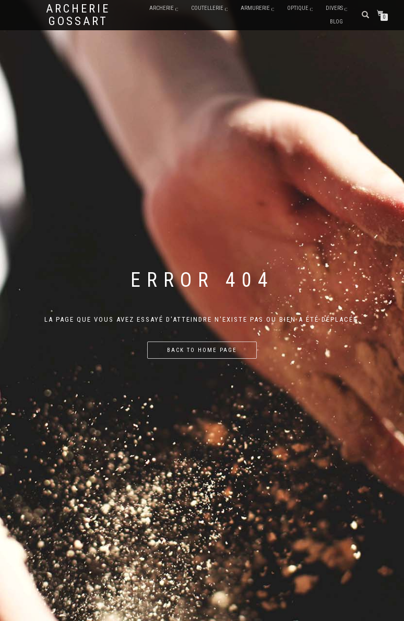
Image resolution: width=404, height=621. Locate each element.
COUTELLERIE (207, 8)
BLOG (336, 21)
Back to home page (202, 350)
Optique (297, 8)
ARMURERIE (255, 8)
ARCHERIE (161, 8)
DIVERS (334, 8)
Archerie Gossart (78, 15)
